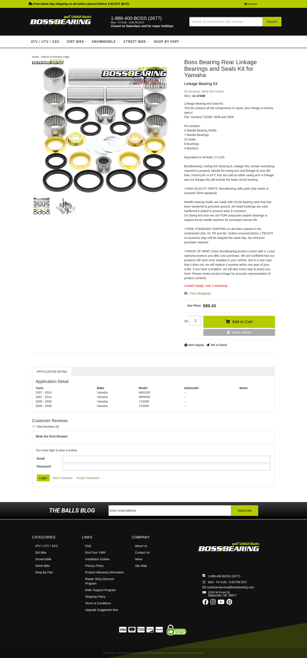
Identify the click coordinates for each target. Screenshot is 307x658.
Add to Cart (242, 322)
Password (44, 466)
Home (35, 56)
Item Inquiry (196, 345)
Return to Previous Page (55, 56)
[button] (235, 21)
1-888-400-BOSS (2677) (224, 576)
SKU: (187, 96)
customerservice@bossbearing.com (230, 587)
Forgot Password (88, 478)
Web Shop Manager (192, 653)
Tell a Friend (218, 345)
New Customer (63, 478)
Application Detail (52, 371)
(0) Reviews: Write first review (204, 91)
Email (41, 458)
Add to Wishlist (242, 332)
